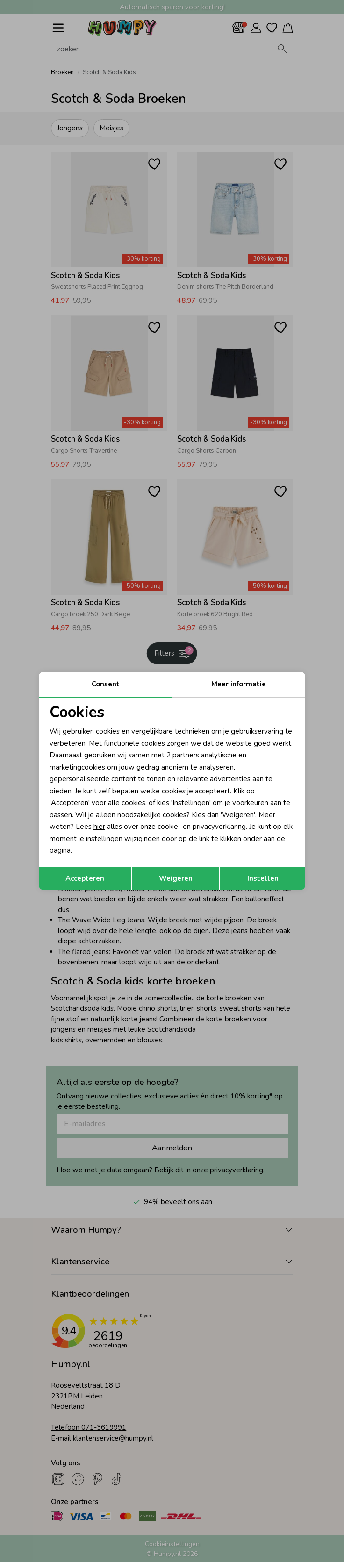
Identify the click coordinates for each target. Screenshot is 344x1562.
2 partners (182, 755)
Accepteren (84, 878)
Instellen (263, 878)
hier (99, 826)
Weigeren (176, 878)
